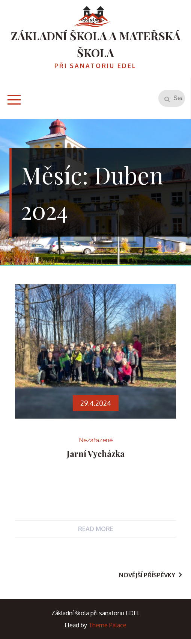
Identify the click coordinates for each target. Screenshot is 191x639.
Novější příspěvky (147, 575)
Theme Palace (107, 625)
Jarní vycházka (96, 453)
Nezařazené (96, 440)
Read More (95, 529)
